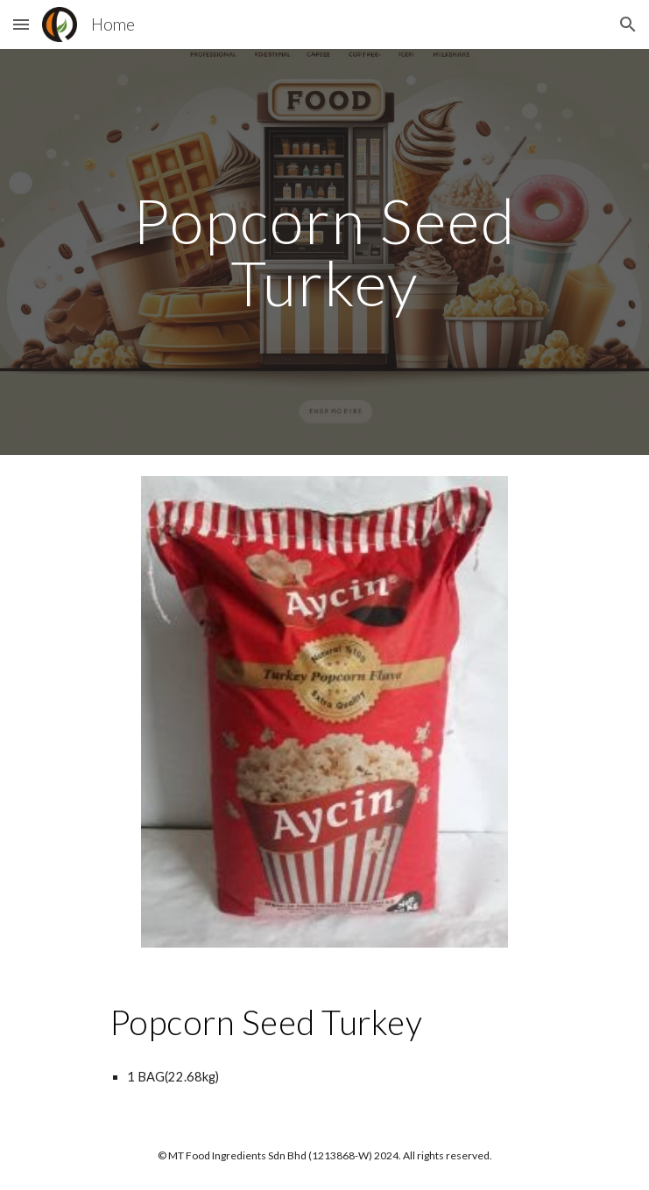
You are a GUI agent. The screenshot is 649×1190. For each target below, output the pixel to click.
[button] (21, 24)
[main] (324, 251)
